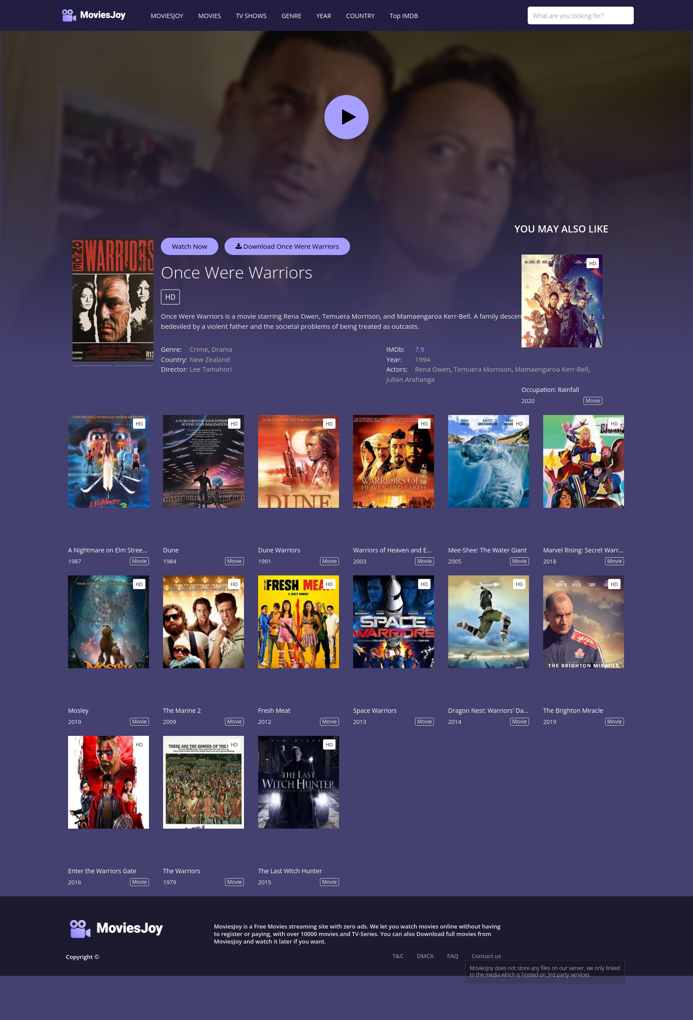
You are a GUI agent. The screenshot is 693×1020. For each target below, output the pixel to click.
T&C (398, 956)
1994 (422, 359)
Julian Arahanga (410, 379)
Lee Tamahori (211, 369)
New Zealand (210, 359)
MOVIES (209, 15)
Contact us (486, 956)
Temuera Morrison (483, 369)
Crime (199, 349)
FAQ (453, 956)
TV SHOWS (251, 15)
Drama (221, 349)
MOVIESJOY (167, 15)
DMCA (425, 956)
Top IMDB (404, 15)
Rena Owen (432, 369)
